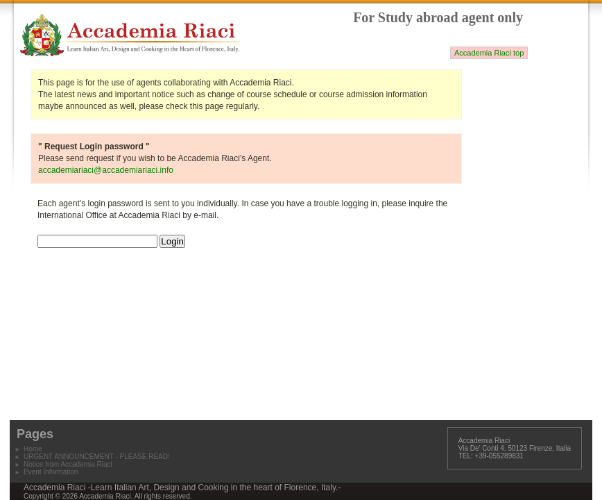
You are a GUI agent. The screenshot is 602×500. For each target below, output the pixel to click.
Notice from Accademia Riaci (68, 464)
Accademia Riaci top (489, 53)
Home (33, 449)
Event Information (51, 472)
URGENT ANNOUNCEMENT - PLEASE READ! (97, 456)
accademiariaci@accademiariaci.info (105, 170)
